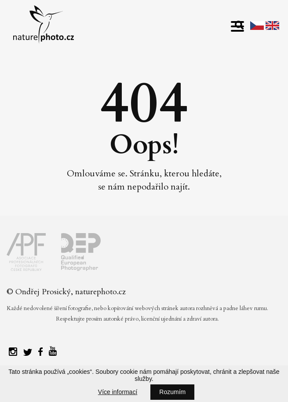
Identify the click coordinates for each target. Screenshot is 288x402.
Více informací (117, 391)
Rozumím (172, 391)
